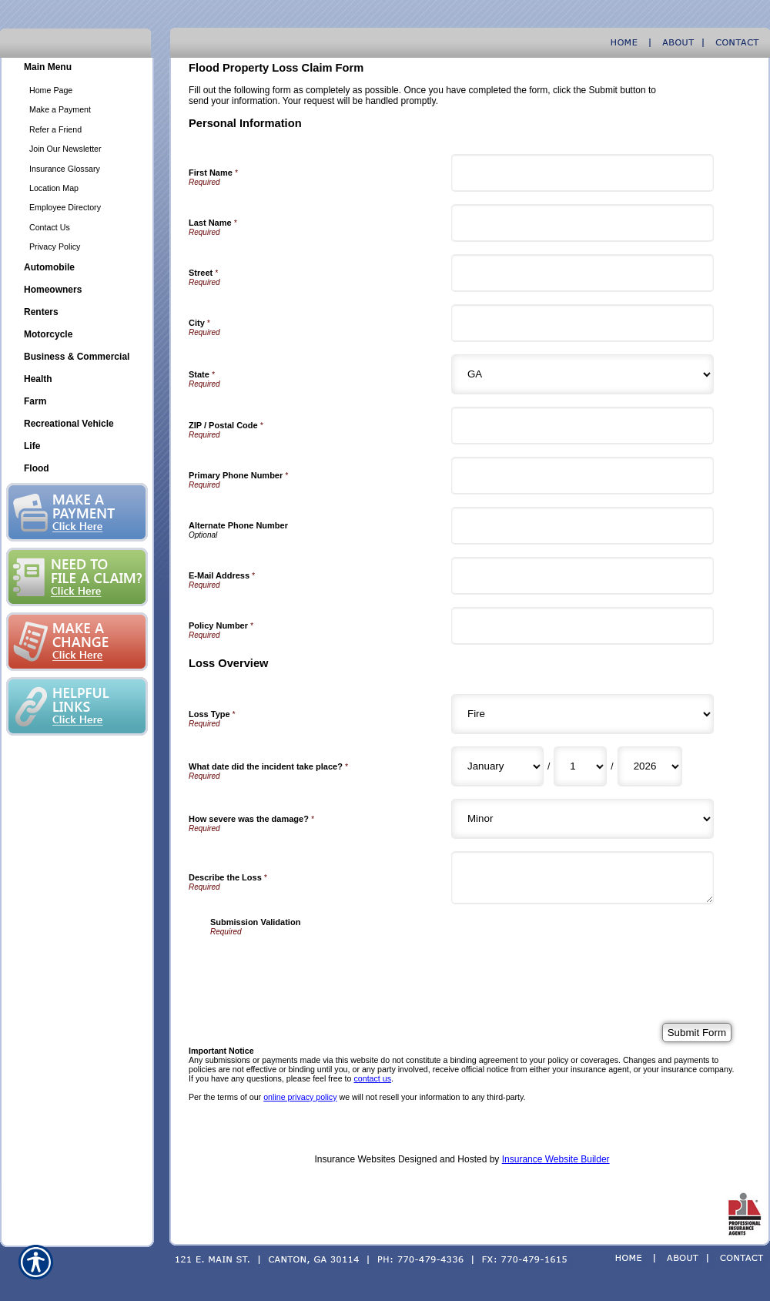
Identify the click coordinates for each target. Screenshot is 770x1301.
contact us (372, 1078)
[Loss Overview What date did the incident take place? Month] (497, 766)
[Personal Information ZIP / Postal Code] (582, 425)
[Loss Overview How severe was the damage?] (582, 819)
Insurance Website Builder (556, 1159)
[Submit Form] (697, 1032)
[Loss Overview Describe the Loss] (582, 877)
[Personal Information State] (582, 374)
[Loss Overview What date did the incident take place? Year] (650, 766)
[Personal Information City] (582, 323)
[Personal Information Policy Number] (582, 626)
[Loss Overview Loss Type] (582, 714)
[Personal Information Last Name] (582, 223)
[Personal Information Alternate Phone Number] (582, 526)
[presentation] (327, 966)
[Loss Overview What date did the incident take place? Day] (580, 766)
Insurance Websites (354, 1159)
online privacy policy (299, 1096)
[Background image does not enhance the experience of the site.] (77, 69)
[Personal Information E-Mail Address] (582, 576)
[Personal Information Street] (582, 273)
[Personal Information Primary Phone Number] (582, 476)
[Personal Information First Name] (582, 173)
